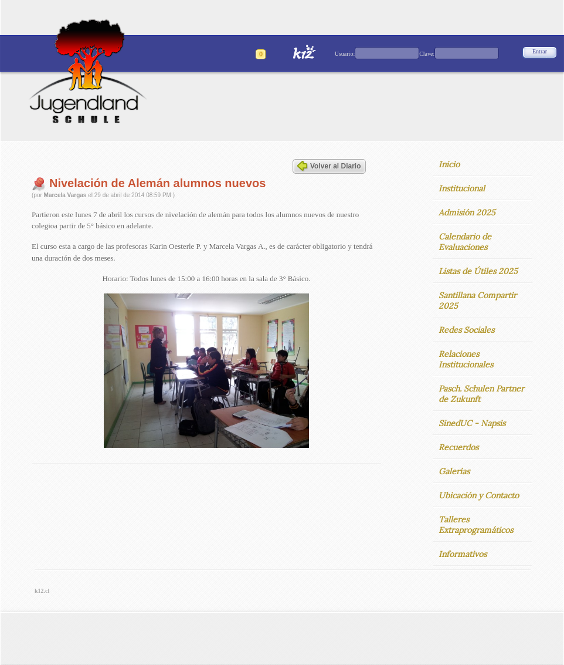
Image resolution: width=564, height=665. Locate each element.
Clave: (426, 53)
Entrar (539, 51)
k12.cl (42, 591)
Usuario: (345, 53)
